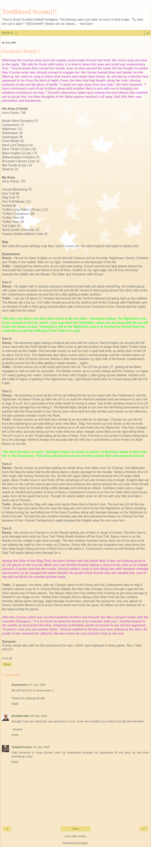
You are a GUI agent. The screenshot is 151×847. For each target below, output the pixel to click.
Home (75, 828)
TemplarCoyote (21, 747)
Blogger (83, 843)
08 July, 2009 (38, 715)
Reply (15, 703)
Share (7, 664)
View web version (75, 836)
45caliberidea (20, 715)
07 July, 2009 (37, 684)
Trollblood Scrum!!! (29, 11)
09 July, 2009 (41, 747)
